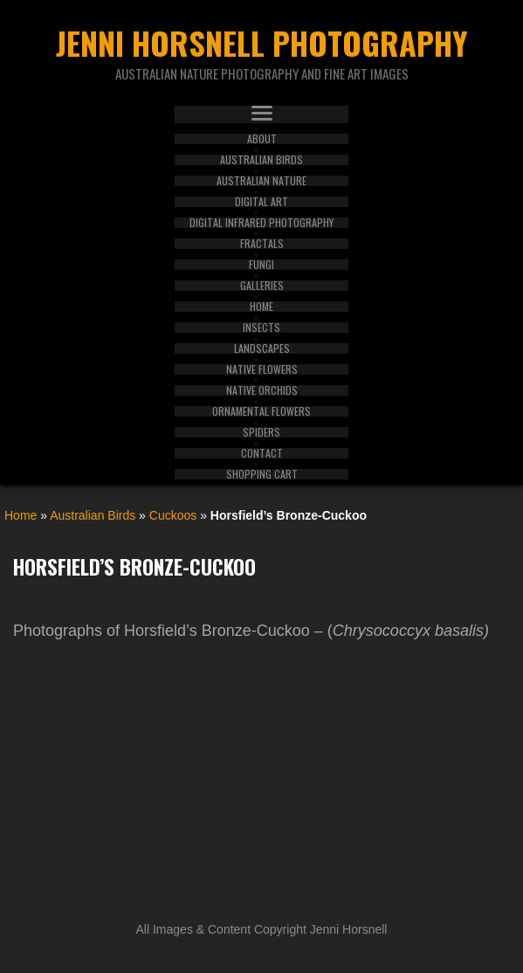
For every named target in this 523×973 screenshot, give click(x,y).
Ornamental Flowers (261, 411)
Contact (262, 453)
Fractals (262, 243)
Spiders (261, 432)
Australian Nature (261, 181)
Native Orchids (262, 390)
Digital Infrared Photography (261, 222)
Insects (261, 327)
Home (261, 306)
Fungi (261, 264)
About (262, 139)
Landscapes (262, 348)
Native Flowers (262, 369)
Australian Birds (261, 160)
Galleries (262, 285)
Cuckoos (172, 515)
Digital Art (261, 202)
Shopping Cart (262, 474)
